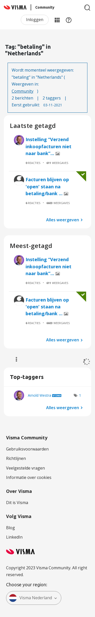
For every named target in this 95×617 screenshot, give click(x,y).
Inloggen (34, 19)
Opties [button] (14, 359)
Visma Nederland (30, 598)
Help (68, 20)
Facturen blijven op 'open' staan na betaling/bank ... (47, 186)
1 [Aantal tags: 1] (80, 395)
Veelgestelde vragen (25, 468)
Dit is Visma (17, 502)
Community (22, 91)
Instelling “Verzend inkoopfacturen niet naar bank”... (48, 146)
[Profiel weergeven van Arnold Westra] (39, 395)
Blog (10, 527)
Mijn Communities (57, 20)
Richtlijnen (16, 458)
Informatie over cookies (28, 477)
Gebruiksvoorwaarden (27, 449)
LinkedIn (14, 537)
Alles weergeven (62, 220)
